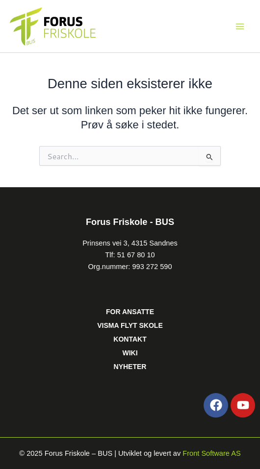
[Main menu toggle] (240, 26)
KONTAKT (129, 339)
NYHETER (130, 366)
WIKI (129, 353)
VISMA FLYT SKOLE (130, 325)
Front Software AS (211, 453)
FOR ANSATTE (130, 312)
